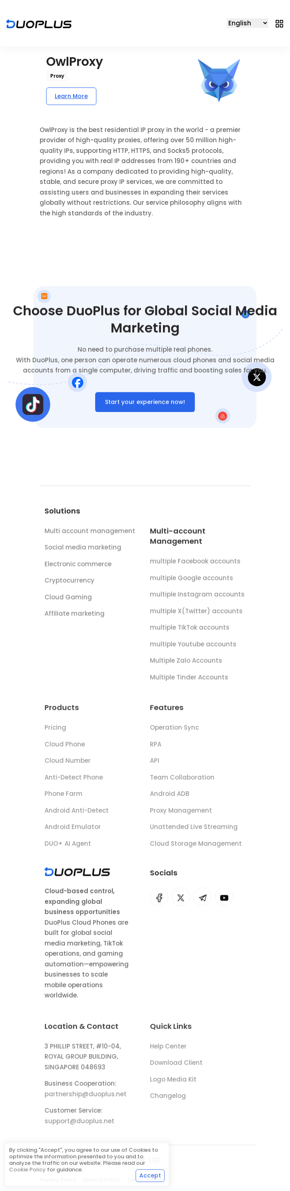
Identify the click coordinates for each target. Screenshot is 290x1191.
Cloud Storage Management (196, 847)
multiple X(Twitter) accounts (196, 613)
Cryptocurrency (69, 582)
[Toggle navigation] (279, 23)
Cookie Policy (27, 1169)
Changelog (168, 1099)
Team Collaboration (182, 781)
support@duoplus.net (79, 1125)
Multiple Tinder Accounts (189, 680)
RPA (155, 747)
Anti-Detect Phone (74, 781)
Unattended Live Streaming (194, 830)
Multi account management (90, 532)
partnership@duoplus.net (86, 1098)
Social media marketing (83, 549)
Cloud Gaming (68, 598)
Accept (150, 1175)
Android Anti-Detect (77, 814)
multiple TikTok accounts (190, 630)
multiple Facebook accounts (195, 564)
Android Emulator (73, 830)
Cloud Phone (65, 747)
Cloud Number (68, 764)
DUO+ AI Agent (68, 847)
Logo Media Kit (173, 1083)
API (154, 764)
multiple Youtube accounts (193, 647)
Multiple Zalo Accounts (186, 663)
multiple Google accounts (191, 580)
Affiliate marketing (75, 615)
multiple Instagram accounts (197, 597)
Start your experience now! (145, 403)
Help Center (168, 1050)
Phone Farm (64, 797)
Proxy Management (181, 814)
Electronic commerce (78, 565)
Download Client (176, 1066)
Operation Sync (174, 731)
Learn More (71, 96)
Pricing (55, 731)
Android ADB (169, 797)
